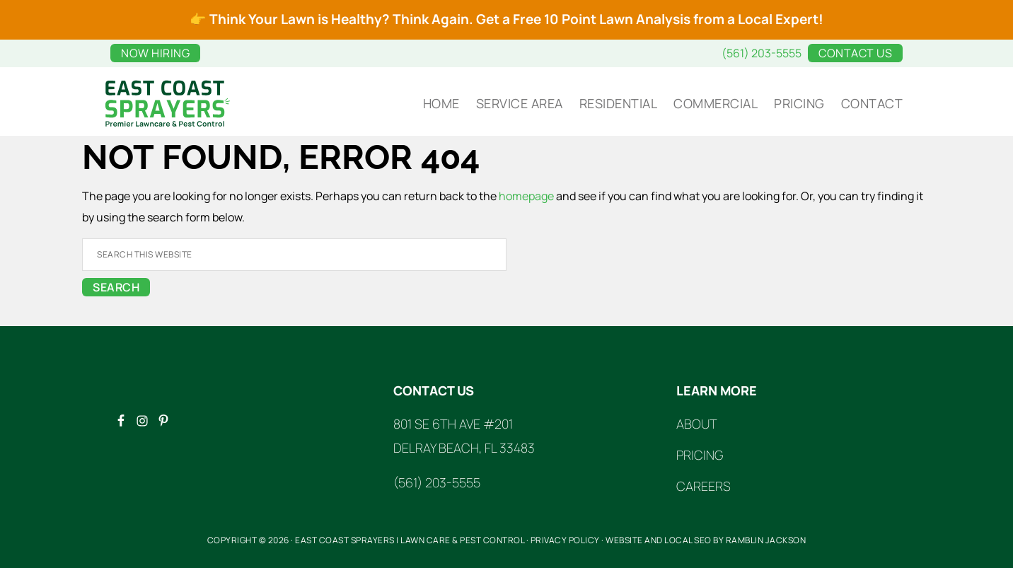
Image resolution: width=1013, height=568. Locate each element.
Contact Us (855, 53)
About (696, 423)
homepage (526, 196)
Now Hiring (155, 53)
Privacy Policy (565, 540)
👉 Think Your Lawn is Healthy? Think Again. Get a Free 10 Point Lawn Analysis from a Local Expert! (506, 19)
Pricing (699, 454)
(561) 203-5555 (761, 53)
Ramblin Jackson (766, 540)
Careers (703, 485)
